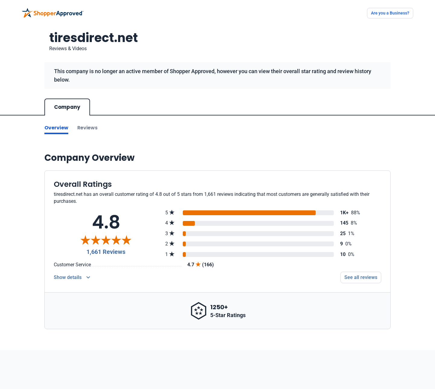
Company (67, 107)
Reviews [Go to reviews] (87, 127)
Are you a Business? (390, 13)
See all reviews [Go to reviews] (360, 277)
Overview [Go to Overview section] (56, 127)
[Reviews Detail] (72, 277)
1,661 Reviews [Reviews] (105, 251)
